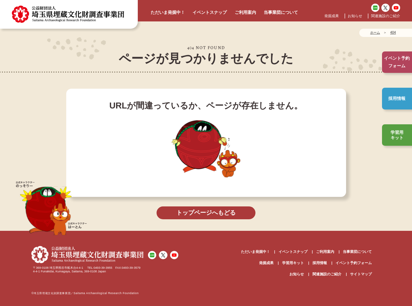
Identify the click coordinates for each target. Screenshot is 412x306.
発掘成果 (331, 16)
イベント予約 (397, 62)
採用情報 (396, 98)
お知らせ (355, 16)
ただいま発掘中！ (168, 12)
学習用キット (397, 135)
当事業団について (281, 12)
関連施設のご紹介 (385, 16)
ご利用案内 (245, 12)
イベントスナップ (209, 12)
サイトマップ (361, 274)
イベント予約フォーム (354, 263)
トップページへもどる (206, 212)
